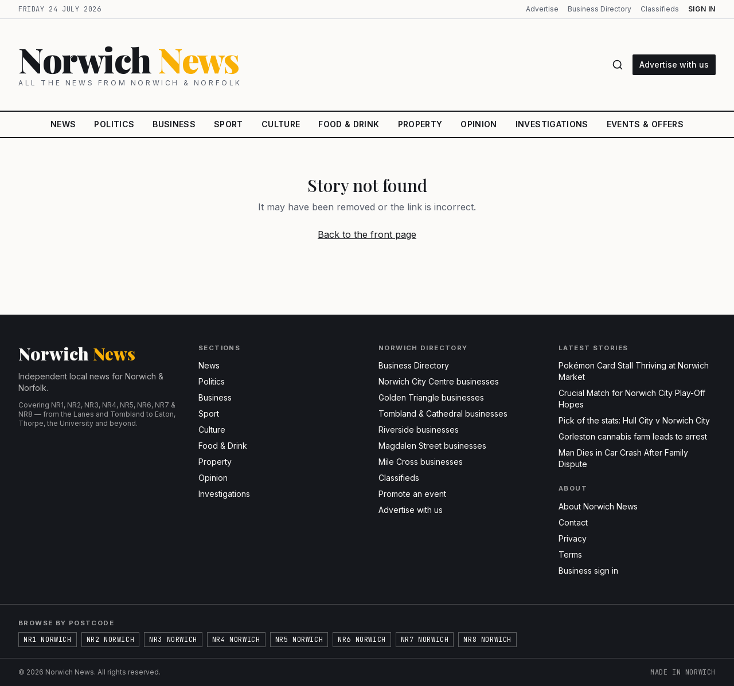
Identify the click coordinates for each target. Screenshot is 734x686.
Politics (114, 124)
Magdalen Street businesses (432, 445)
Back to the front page (367, 234)
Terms (570, 554)
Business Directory (599, 9)
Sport (228, 124)
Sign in (702, 9)
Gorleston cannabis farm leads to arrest (633, 436)
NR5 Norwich (299, 639)
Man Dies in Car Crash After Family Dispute (623, 458)
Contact (573, 522)
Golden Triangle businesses (431, 397)
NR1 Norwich (48, 639)
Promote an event (412, 494)
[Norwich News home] (308, 65)
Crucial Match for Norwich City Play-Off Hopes (632, 398)
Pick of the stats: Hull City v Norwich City (634, 420)
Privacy (573, 538)
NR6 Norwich (362, 639)
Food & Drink (348, 124)
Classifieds (660, 9)
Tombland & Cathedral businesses (442, 413)
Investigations (552, 124)
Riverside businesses (418, 429)
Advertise (542, 9)
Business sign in (588, 570)
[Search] (617, 64)
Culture (280, 124)
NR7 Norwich (425, 639)
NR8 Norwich (487, 639)
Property (420, 124)
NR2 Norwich (111, 639)
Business (174, 124)
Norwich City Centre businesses (438, 381)
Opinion (478, 124)
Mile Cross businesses (420, 462)
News (63, 124)
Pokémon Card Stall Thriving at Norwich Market (634, 371)
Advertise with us (674, 64)
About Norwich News (598, 506)
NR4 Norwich (236, 639)
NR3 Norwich (173, 639)
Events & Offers (645, 124)
